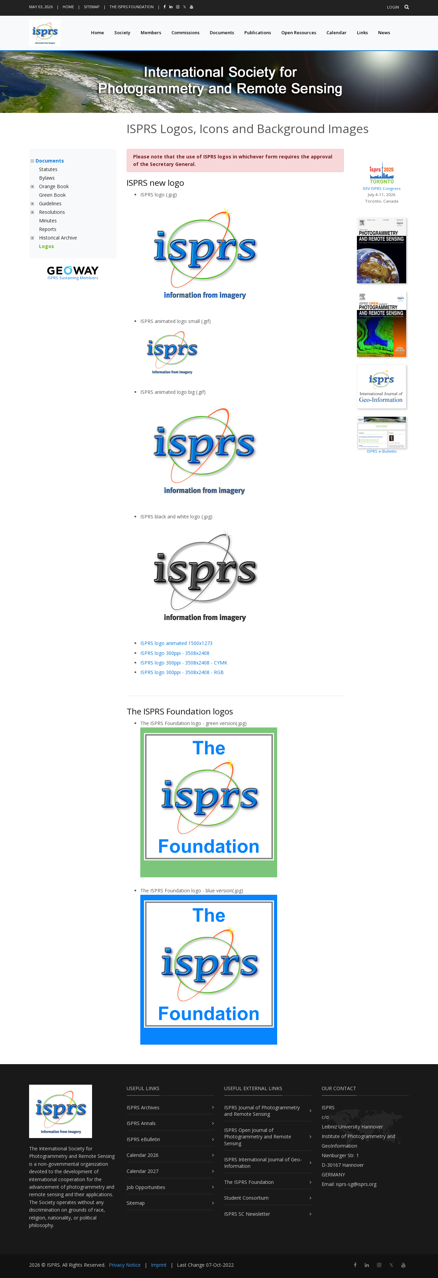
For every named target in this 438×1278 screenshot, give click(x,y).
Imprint (159, 1265)
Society (122, 32)
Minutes (48, 220)
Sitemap (92, 6)
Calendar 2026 (142, 1155)
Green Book (52, 195)
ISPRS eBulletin (143, 1139)
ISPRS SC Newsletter (247, 1214)
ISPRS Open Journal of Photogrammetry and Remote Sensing (257, 1137)
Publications (257, 32)
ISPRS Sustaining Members (73, 277)
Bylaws (47, 178)
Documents (222, 32)
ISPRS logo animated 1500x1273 (176, 643)
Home (68, 6)
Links (362, 32)
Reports (47, 229)
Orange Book (54, 186)
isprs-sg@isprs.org (356, 1184)
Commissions (185, 32)
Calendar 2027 (142, 1171)
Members (151, 32)
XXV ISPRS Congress (381, 175)
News (384, 32)
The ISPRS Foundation (132, 6)
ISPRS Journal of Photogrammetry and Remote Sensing (262, 1111)
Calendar (336, 32)
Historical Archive (58, 237)
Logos (46, 246)
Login (393, 7)
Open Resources (298, 32)
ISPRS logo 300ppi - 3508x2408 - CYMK (183, 662)
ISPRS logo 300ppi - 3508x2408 (174, 653)
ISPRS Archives (143, 1107)
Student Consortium (246, 1198)
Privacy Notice (125, 1265)
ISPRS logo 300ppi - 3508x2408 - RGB (182, 672)
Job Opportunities (146, 1187)
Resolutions (52, 212)
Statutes (48, 169)
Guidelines (50, 203)
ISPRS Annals (141, 1123)
